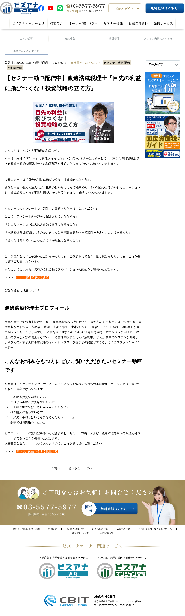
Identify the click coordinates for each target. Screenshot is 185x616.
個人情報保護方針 (75, 529)
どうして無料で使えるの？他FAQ (155, 529)
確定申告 (70, 38)
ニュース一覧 (123, 529)
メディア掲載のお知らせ (158, 38)
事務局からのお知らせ (26, 51)
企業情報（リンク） (82, 532)
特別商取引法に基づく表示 (26, 529)
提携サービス (163, 23)
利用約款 (52, 529)
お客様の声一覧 (100, 529)
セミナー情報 (113, 23)
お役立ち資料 (138, 23)
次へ (89, 468)
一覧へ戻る (73, 468)
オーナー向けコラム (83, 23)
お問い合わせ (106, 532)
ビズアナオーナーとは (28, 23)
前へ (57, 468)
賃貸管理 (114, 38)
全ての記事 (26, 38)
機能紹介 (56, 23)
